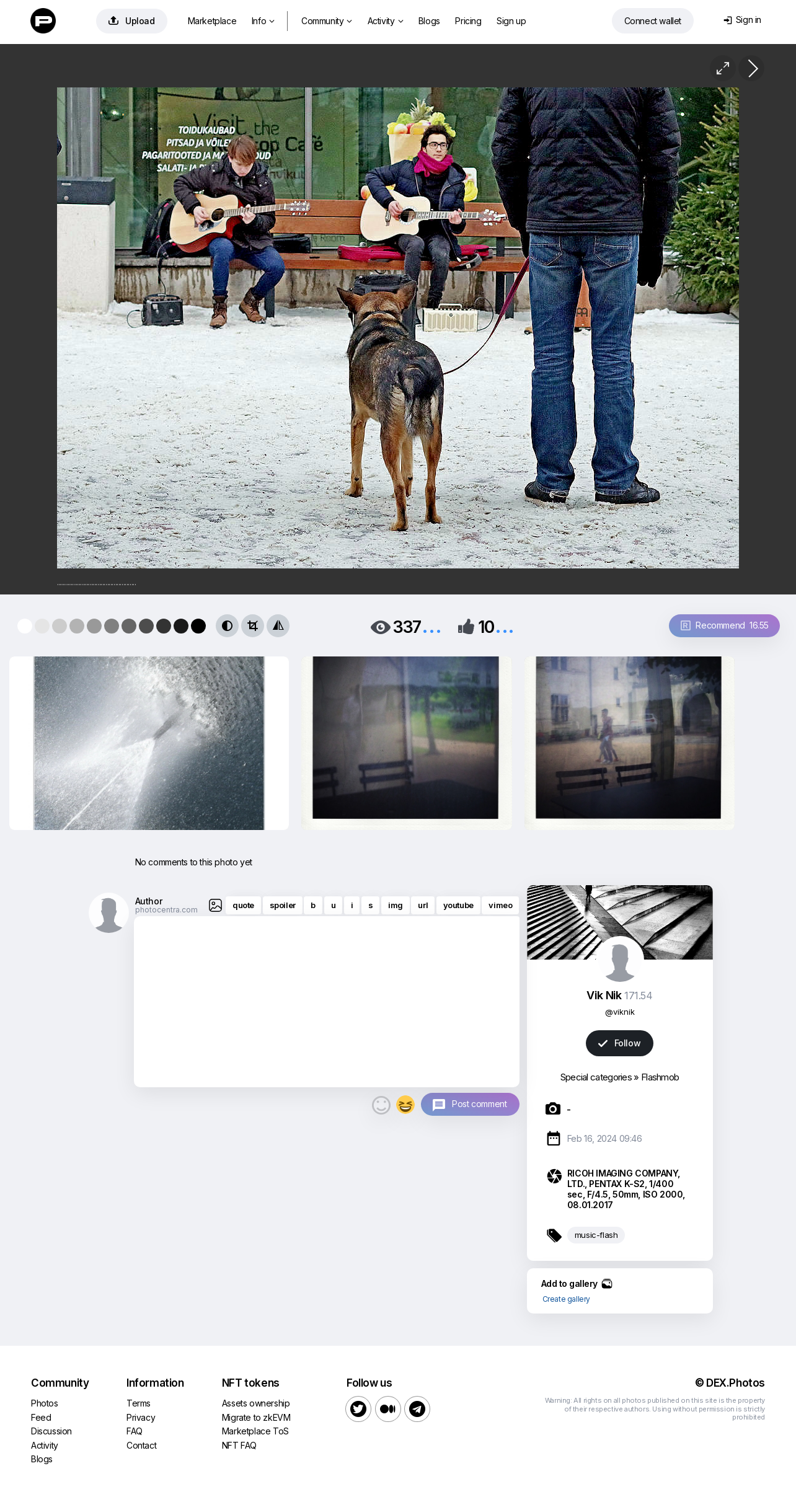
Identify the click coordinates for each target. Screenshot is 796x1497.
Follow (619, 1043)
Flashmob (660, 1077)
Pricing (468, 20)
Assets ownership (256, 1403)
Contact (141, 1445)
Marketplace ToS (255, 1431)
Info (263, 20)
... (431, 626)
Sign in (742, 19)
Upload (131, 20)
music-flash (596, 1235)
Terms (138, 1403)
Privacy (140, 1417)
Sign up (511, 20)
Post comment (479, 1103)
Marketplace (212, 20)
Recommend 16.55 (725, 625)
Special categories (596, 1077)
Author (148, 901)
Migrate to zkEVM (256, 1417)
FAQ (134, 1431)
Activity (385, 20)
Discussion (51, 1431)
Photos (44, 1403)
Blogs (429, 20)
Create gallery (566, 1299)
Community (326, 20)
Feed (41, 1417)
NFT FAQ (239, 1445)
